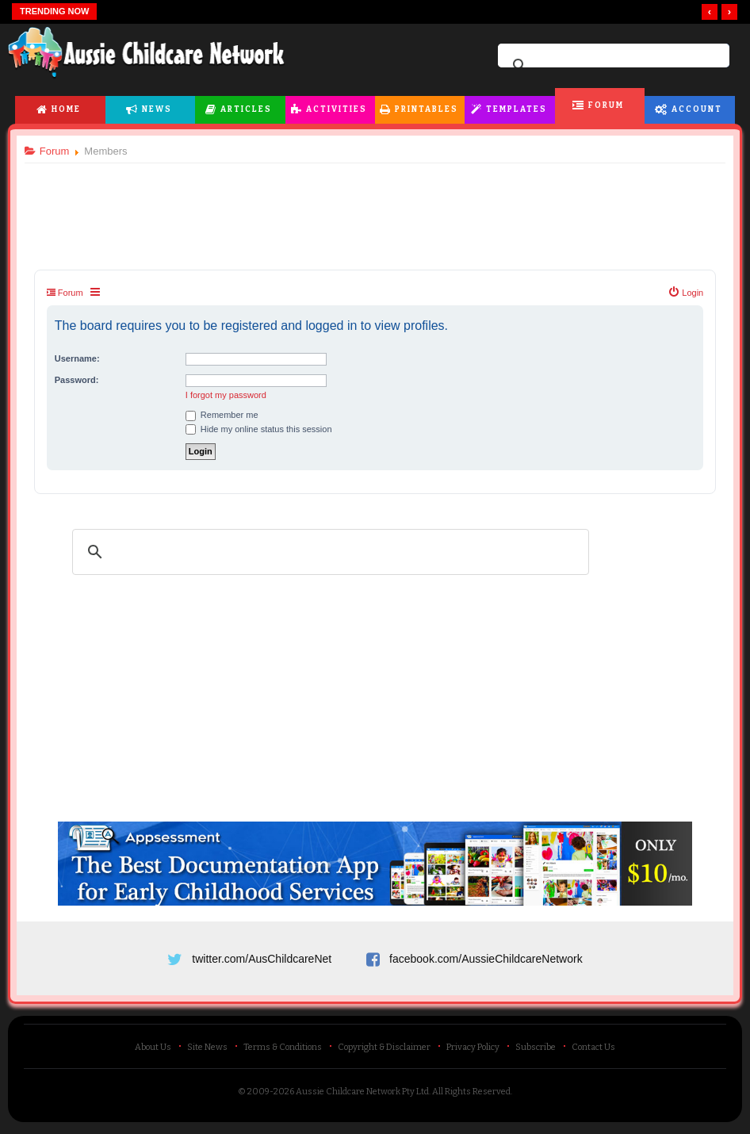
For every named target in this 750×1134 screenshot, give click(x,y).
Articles (246, 109)
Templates (516, 109)
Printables (426, 109)
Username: (80, 358)
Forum (606, 105)
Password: (80, 380)
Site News (207, 1050)
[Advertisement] (375, 205)
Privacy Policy (472, 1050)
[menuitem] (682, 292)
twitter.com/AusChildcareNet (261, 958)
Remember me (225, 415)
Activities (336, 109)
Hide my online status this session (262, 429)
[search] (611, 66)
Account (697, 109)
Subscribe (535, 1050)
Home (66, 109)
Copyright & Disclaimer (384, 1050)
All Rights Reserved (471, 1095)
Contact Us (593, 1050)
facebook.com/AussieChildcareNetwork (486, 958)
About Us (153, 1050)
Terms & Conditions (282, 1050)
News (157, 109)
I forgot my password (229, 395)
